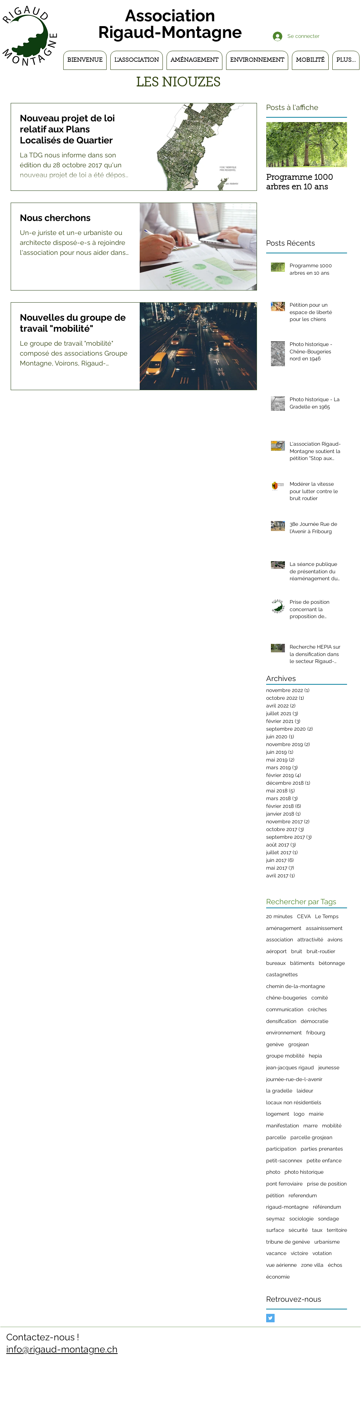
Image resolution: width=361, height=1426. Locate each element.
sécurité (298, 1230)
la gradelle (279, 1091)
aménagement (283, 928)
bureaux (276, 963)
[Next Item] (335, 144)
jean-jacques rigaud (290, 1067)
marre (310, 1126)
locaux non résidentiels (293, 1102)
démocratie (314, 1021)
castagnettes (282, 974)
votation (322, 1253)
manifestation (282, 1126)
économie (278, 1277)
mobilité (332, 1126)
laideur (305, 1091)
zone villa (312, 1265)
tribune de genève (288, 1242)
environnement (284, 1032)
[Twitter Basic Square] (270, 1318)
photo (273, 1172)
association (279, 939)
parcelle (276, 1137)
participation (281, 1149)
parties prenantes (322, 1149)
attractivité (310, 939)
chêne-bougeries (286, 998)
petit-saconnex (284, 1160)
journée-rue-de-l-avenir (294, 1079)
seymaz (275, 1219)
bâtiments (302, 963)
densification (281, 1021)
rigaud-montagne (287, 1207)
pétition (275, 1195)
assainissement (324, 928)
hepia (315, 1056)
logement (277, 1114)
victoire (299, 1253)
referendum (303, 1195)
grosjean (298, 1044)
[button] (136, 60)
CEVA (304, 916)
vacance (276, 1253)
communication (284, 1009)
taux (317, 1230)
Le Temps (327, 916)
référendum (327, 1207)
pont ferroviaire (284, 1184)
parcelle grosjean (311, 1137)
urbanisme (327, 1242)
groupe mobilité (285, 1056)
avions (335, 939)
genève (275, 1044)
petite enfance (324, 1160)
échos (335, 1265)
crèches (317, 1009)
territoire (337, 1230)
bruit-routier (321, 951)
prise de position (327, 1184)
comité (319, 998)
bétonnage (332, 963)
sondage (328, 1219)
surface (275, 1230)
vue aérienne (281, 1265)
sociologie (301, 1219)
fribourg (315, 1032)
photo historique (304, 1172)
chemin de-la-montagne (295, 986)
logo (299, 1114)
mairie (316, 1114)
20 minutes (279, 916)
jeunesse (328, 1067)
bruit (296, 951)
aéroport (276, 951)
